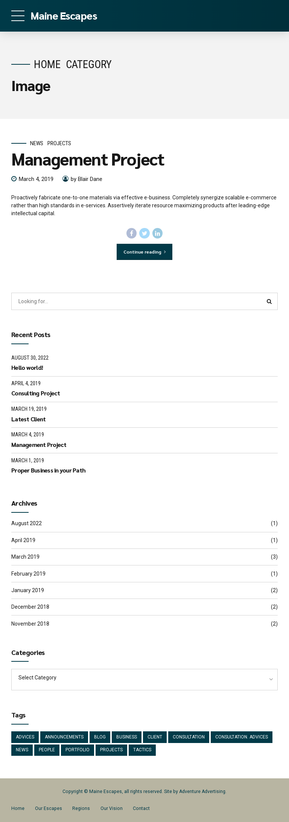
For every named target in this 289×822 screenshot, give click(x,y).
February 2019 (28, 574)
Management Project (87, 159)
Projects (59, 143)
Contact (141, 808)
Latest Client (28, 419)
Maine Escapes (63, 15)
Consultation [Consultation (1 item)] (189, 737)
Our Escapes (48, 808)
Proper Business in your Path (48, 470)
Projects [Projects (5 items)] (111, 749)
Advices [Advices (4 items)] (25, 737)
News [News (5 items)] (22, 749)
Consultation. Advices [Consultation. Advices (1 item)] (241, 737)
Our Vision (111, 808)
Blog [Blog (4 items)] (100, 737)
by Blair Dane (86, 179)
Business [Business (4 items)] (126, 737)
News (36, 143)
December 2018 (30, 607)
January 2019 (27, 590)
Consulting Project (35, 393)
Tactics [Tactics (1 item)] (142, 749)
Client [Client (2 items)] (155, 737)
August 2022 (26, 523)
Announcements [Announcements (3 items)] (64, 737)
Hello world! (27, 367)
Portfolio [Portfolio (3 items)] (77, 749)
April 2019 (23, 540)
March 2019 (25, 557)
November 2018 (30, 624)
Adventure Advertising (202, 791)
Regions (81, 808)
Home (47, 64)
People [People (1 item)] (47, 749)
